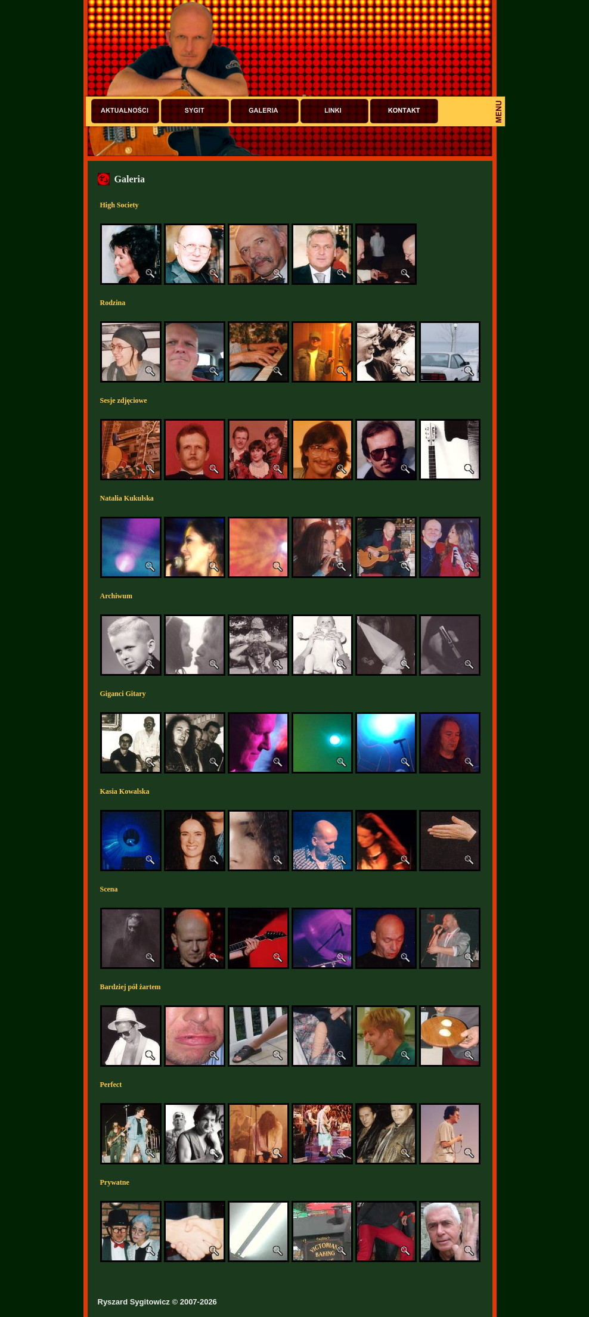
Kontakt (404, 111)
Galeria (265, 111)
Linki (334, 111)
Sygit (195, 111)
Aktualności (125, 111)
